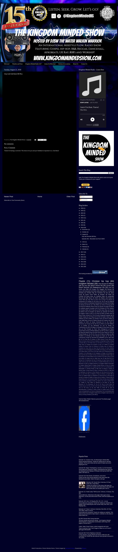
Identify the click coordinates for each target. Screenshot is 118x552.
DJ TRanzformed (107, 351)
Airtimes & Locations (64, 64)
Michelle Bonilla (90, 368)
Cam (111, 342)
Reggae (102, 289)
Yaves (103, 336)
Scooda (91, 379)
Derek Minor (89, 296)
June (83, 242)
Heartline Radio (100, 296)
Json (111, 361)
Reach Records (84, 287)
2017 (82, 252)
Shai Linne (106, 379)
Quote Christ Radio (91, 294)
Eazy (95, 354)
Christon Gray (103, 346)
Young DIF (104, 387)
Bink (108, 341)
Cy (84, 349)
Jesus (80, 291)
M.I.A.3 (103, 366)
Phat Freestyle (87, 329)
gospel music (94, 308)
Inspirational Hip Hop (90, 360)
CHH (110, 287)
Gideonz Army (84, 311)
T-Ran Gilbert (90, 382)
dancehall (94, 337)
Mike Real (98, 368)
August (84, 234)
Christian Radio (84, 310)
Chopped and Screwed (92, 344)
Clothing (110, 346)
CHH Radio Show (91, 342)
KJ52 (86, 363)
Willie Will (105, 385)
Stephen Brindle (91, 380)
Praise (98, 373)
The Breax (104, 382)
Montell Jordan (82, 370)
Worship (88, 336)
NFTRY (106, 370)
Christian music (98, 318)
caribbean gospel (85, 308)
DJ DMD (97, 349)
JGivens (98, 311)
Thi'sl (111, 332)
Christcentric (82, 301)
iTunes (92, 391)
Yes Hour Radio (95, 387)
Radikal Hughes (87, 375)
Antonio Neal (86, 341)
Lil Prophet (84, 325)
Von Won (88, 385)
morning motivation (87, 394)
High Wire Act (108, 358)
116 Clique (91, 317)
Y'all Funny (86, 387)
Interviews (99, 360)
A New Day (87, 339)
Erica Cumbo (83, 303)
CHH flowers (100, 342)
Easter (90, 354)
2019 (82, 225)
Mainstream (109, 366)
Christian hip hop (100, 281)
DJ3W (87, 322)
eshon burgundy (101, 315)
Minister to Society (108, 368)
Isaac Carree (106, 360)
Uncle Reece (109, 384)
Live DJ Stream (107, 325)
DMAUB (112, 301)
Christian (81, 292)
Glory (109, 356)
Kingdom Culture (85, 313)
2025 (82, 210)
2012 (82, 264)
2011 (82, 266)
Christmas (95, 346)
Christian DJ (90, 301)
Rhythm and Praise (106, 298)
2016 (82, 254)
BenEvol (97, 341)
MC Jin (93, 313)
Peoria (80, 289)
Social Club (97, 332)
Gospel (94, 289)
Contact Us (84, 64)
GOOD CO (100, 356)
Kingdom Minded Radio (85, 365)
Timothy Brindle (83, 334)
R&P (103, 313)
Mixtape (100, 327)
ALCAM (98, 317)
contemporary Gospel (84, 337)
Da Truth (112, 310)
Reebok (86, 377)
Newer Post (8, 197)
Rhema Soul (97, 377)
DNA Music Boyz (103, 310)
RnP (103, 330)
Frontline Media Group (91, 356)
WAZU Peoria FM (96, 285)
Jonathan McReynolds (104, 361)
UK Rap (102, 384)
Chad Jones (81, 344)
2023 (82, 215)
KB (113, 304)
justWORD (101, 337)
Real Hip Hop (103, 375)
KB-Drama (81, 363)
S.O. (87, 379)
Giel (105, 356)
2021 (82, 220)
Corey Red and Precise (98, 348)
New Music (106, 327)
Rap (80, 315)
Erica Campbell (101, 354)
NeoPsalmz (82, 372)
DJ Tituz (106, 301)
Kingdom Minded (86, 283)
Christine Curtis (87, 346)
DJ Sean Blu (93, 310)
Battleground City (99, 287)
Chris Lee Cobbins (103, 344)
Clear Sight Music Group (85, 320)
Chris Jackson (110, 308)
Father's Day (109, 354)
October (84, 232)
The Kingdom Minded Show (85, 405)
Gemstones (81, 323)
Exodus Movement (96, 322)
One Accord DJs (105, 372)
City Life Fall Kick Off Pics (89, 236)
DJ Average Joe (90, 349)
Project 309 (109, 373)
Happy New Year (98, 358)
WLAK (112, 306)
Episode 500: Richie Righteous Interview (90, 533)
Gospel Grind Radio (109, 303)
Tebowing (98, 382)
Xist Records (96, 336)
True (96, 384)
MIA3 (89, 327)
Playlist (82, 281)
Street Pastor (111, 380)
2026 (82, 208)
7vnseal (110, 291)
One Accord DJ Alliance (106, 283)
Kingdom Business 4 (94, 363)
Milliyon (94, 327)
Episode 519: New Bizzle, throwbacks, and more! (92, 475)
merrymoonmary (69, 548)
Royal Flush (81, 379)
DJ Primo (91, 351)
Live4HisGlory (82, 327)
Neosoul (89, 372)
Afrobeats (102, 308)
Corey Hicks (88, 348)
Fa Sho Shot (108, 322)
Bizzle (110, 299)
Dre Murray (109, 353)
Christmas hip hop (102, 292)
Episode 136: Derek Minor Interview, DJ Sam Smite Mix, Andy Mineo (98, 483)
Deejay (103, 353)
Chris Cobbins (88, 318)
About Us (75, 64)
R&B (87, 289)
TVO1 (93, 315)
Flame (104, 291)
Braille (112, 341)
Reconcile (110, 375)
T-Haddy (82, 382)
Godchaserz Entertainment (95, 303)
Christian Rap (90, 292)
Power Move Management (101, 329)
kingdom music (105, 392)
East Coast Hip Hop (83, 354)
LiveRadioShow (87, 366)
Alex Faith (108, 339)
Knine (107, 365)
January (84, 249)
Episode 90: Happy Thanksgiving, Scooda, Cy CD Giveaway (95, 467)
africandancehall (82, 389)
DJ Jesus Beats (110, 349)
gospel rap (109, 315)
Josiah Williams (110, 323)
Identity (82, 304)
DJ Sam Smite (98, 351)
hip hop (84, 285)
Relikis (91, 377)
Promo (80, 375)
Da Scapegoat (97, 353)
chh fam (110, 336)
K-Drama (111, 311)
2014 (82, 259)
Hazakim (92, 311)
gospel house (106, 389)
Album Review (101, 339)
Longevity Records (96, 366)
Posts (82, 196)
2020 (82, 222)
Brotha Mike (83, 342)
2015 (82, 257)
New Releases (96, 372)
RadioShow (95, 375)
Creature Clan (107, 320)
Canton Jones (105, 317)
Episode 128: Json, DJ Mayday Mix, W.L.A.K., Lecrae (93, 501)
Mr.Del (82, 306)
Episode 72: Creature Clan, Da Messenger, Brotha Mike (94, 459)
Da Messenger (88, 353)
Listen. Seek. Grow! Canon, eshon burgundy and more (94, 526)
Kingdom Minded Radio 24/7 (33, 64)
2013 (82, 261)
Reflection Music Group (91, 306)
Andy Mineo (91, 299)
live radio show (110, 337)
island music (85, 392)
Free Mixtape (82, 356)
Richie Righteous (95, 330)
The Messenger (89, 384)
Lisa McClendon (95, 325)
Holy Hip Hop (95, 323)
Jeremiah (105, 311)
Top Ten (91, 334)
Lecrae (108, 285)
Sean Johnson (86, 315)
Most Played (90, 370)
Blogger (84, 548)
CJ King (106, 342)
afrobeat (90, 389)
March (84, 244)
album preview (97, 389)
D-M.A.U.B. (98, 301)
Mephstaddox (82, 368)
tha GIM (94, 394)
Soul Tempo (105, 332)
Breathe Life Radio (106, 294)
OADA (96, 298)
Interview (88, 304)
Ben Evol (98, 299)
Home (40, 197)
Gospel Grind (90, 358)
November (85, 229)
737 (81, 339)
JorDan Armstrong (105, 304)
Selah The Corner (99, 379)
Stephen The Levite (101, 380)
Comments (83, 200)
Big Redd (103, 341)
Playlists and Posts (17, 64)
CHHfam (81, 296)
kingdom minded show (95, 392)
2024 (82, 213)
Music (96, 370)
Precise (103, 373)
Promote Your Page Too (84, 432)
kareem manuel (83, 317)
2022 (82, 217)
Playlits (93, 373)
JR (111, 360)
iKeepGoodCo (86, 391)
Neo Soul (112, 370)
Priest (98, 313)
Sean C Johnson (110, 330)
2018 (82, 227)
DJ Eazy (103, 349)
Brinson (110, 289)
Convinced (81, 348)
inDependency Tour (100, 391)
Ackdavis (94, 339)
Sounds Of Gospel (104, 306)
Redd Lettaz (96, 291)
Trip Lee (97, 334)
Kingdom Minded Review (98, 365)
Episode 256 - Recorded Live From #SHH (93, 238)
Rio (111, 377)
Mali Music (89, 298)
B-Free (92, 341)
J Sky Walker (96, 304)
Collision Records (97, 320)
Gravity (88, 323)
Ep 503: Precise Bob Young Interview (89, 518)
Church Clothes (108, 318)
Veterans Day (82, 385)
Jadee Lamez (82, 361)
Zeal (111, 387)
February (84, 246)
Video (102, 334)
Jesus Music (94, 361)
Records (80, 377)
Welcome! (7, 64)
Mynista (101, 370)
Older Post (71, 197)
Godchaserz (87, 291)
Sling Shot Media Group (86, 332)
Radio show (109, 313)
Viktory (108, 334)
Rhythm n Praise (105, 377)
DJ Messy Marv (83, 351)
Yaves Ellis (82, 299)
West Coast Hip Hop (96, 385)
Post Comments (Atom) (18, 200)
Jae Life (88, 361)
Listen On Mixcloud (49, 64)
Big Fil (105, 299)
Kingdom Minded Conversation (107, 363)
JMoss (102, 323)
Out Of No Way (86, 373)
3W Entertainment (84, 400)
